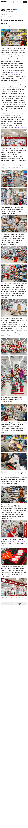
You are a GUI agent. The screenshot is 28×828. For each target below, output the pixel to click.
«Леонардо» (14, 72)
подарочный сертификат (17, 541)
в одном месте (21, 127)
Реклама (4, 14)
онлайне (5, 568)
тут (20, 334)
